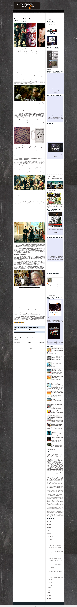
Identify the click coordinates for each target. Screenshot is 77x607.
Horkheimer (49, 484)
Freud (48, 466)
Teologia (62, 482)
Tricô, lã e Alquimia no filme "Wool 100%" (55, 547)
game (48, 504)
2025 (49, 521)
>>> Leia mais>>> (60, 321)
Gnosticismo (50, 455)
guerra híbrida (59, 459)
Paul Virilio (61, 486)
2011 (49, 595)
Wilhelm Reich (49, 500)
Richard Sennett (60, 496)
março (50, 582)
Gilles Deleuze (61, 498)
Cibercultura (49, 462)
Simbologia (52, 464)
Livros (53, 466)
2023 (49, 524)
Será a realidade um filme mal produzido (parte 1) (22, 329)
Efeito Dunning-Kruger (53, 505)
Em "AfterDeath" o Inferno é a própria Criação (55, 571)
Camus (60, 504)
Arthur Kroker (52, 501)
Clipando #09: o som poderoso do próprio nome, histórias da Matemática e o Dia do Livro (56, 418)
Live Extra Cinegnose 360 (58, 469)
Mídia (62, 453)
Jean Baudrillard (50, 468)
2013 (49, 592)
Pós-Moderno (49, 463)
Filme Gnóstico (58, 461)
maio (49, 579)
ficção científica (52, 470)
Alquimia (48, 475)
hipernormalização (49, 495)
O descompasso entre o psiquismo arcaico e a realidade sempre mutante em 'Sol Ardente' (57, 377)
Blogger (31, 348)
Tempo (50, 469)
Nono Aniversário (59, 511)
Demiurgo (59, 470)
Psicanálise (56, 475)
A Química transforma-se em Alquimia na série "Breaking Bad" (54, 176)
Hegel (48, 510)
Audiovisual (51, 461)
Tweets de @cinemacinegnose (51, 449)
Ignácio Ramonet (52, 510)
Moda (56, 490)
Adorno (53, 471)
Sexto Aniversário (53, 507)
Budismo (54, 504)
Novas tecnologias (60, 460)
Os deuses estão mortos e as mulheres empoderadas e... (54, 567)
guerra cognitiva (56, 486)
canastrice (62, 514)
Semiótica (32, 337)
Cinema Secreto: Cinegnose (38, 603)
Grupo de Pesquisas (55, 493)
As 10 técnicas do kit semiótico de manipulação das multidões (24, 332)
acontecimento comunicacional (51, 494)
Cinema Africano (61, 495)
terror (48, 480)
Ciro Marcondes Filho (58, 501)
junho (50, 544)
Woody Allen (61, 507)
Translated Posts (56, 482)
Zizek (55, 514)
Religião (58, 464)
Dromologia (48, 493)
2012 (49, 593)
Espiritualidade (60, 478)
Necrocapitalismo (49, 496)
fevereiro (50, 584)
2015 (49, 589)
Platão (55, 489)
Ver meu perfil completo (51, 295)
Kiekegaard (60, 494)
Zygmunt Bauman (61, 497)
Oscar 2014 (52, 512)
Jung (52, 480)
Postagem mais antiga (41, 342)
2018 (49, 532)
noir (60, 508)
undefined (52, 353)
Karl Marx (49, 477)
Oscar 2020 (56, 512)
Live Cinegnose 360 (57, 462)
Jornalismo (55, 454)
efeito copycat (61, 490)
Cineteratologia (51, 487)
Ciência (56, 472)
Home (17, 11)
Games (53, 490)
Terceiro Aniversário (49, 514)
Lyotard (62, 510)
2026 (49, 519)
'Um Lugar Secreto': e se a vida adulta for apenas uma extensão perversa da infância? (57, 444)
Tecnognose (57, 468)
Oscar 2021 (59, 512)
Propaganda (59, 467)
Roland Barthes (61, 488)
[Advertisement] (38, 15)
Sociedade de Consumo (56, 465)
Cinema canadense (58, 480)
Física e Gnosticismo (58, 476)
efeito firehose (54, 508)
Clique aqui (49, 45)
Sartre (61, 493)
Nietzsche (60, 484)
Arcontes (48, 501)
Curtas (48, 471)
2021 (49, 527)
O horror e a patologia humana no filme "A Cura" (56, 577)
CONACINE (57, 504)
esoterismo (49, 498)
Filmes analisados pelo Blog (53, 11)
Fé (51, 489)
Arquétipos (56, 463)
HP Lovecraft (56, 491)
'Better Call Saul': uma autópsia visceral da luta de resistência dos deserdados (57, 370)
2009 (49, 598)
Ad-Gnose (50, 491)
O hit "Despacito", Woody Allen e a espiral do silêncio (27, 19)
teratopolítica (48, 516)
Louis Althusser (59, 510)
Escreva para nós (33, 11)
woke (51, 516)
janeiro (50, 585)
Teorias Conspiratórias (37, 337)
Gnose (62, 463)
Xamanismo (53, 500)
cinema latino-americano (53, 483)
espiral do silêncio (52, 515)
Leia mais (55, 353)
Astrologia (51, 504)
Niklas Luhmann (53, 511)
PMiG (57, 497)
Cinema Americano (20, 337)
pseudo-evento (49, 488)
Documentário (54, 478)
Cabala (60, 483)
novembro (50, 536)
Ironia (51, 472)
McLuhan (49, 511)
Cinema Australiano (59, 487)
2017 (49, 533)
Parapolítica (55, 488)
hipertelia (53, 498)
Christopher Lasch (55, 495)
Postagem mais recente (17, 342)
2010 (49, 596)
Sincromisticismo (60, 471)
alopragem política (49, 508)
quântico (58, 489)
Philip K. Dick (50, 486)
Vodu (53, 514)
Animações (48, 479)
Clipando (57, 498)
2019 (49, 530)
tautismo (48, 478)
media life (48, 497)
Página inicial (29, 342)
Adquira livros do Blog (24, 11)
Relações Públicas (50, 482)
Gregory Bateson (59, 505)
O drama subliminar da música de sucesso (21, 324)
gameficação (58, 515)
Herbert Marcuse (60, 492)
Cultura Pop (25, 337)
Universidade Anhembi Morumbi (57, 479)
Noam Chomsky (55, 496)
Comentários (50, 24)
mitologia (58, 508)
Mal (62, 468)
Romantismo (55, 484)
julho (49, 542)
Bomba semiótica (60, 466)
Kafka (55, 510)
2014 (49, 590)
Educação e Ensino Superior (59, 485)
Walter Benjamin (54, 492)
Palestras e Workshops (42, 11)
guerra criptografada (57, 477)
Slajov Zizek (57, 507)
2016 (49, 587)
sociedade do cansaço (60, 500)
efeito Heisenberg (50, 485)
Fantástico (49, 459)
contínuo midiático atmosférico (58, 503)
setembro (50, 539)
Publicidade (28, 337)
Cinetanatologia (53, 497)
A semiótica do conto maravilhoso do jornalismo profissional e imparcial (57, 356)
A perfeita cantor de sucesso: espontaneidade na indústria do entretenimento (27, 327)
